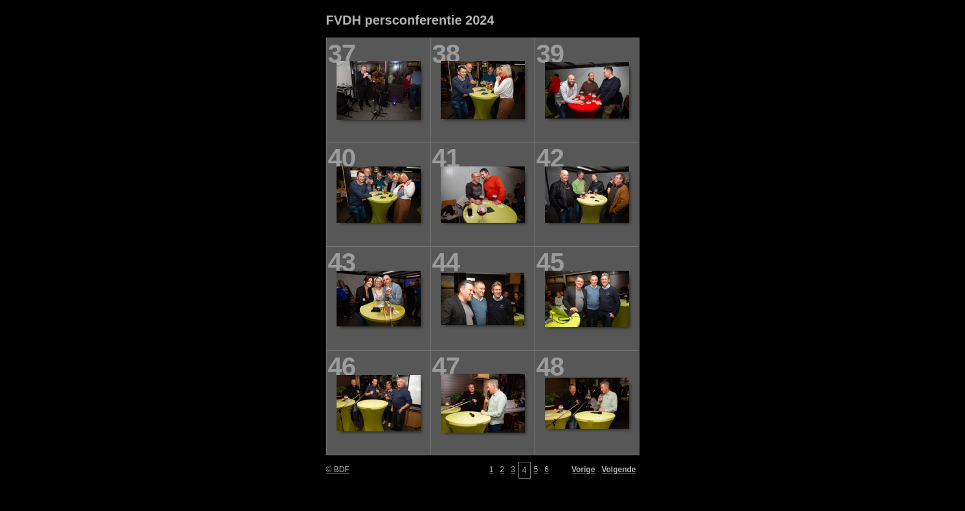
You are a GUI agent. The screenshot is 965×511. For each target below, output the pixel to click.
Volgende (618, 469)
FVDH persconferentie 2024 (410, 20)
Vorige (583, 469)
